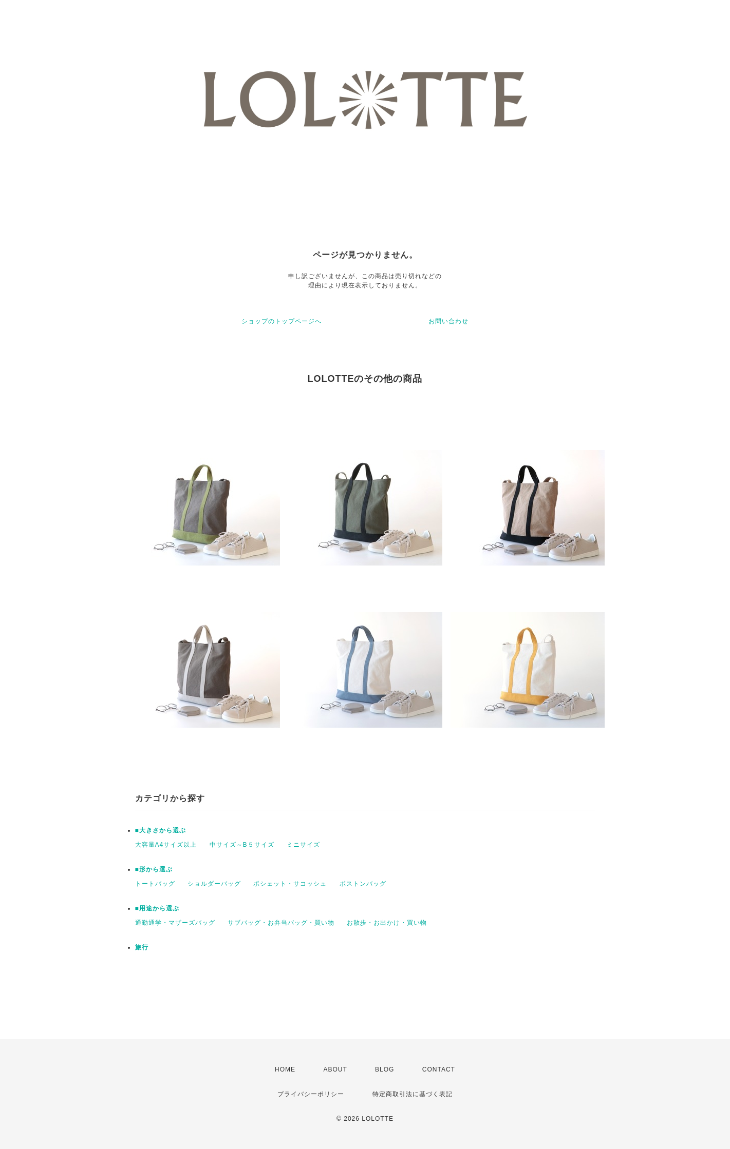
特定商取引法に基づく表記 (412, 1094)
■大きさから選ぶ (160, 830)
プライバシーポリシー (310, 1094)
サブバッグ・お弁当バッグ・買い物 (281, 922)
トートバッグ (155, 883)
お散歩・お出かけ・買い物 (387, 922)
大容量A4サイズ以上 (166, 844)
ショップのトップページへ (281, 321)
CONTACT (438, 1069)
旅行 (141, 947)
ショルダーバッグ (214, 883)
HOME (285, 1069)
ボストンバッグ (363, 883)
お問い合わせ (448, 321)
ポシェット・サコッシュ (290, 883)
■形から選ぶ (154, 869)
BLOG (384, 1069)
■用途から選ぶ (157, 908)
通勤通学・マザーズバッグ (175, 922)
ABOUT (335, 1069)
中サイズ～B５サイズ (242, 844)
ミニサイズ (303, 844)
